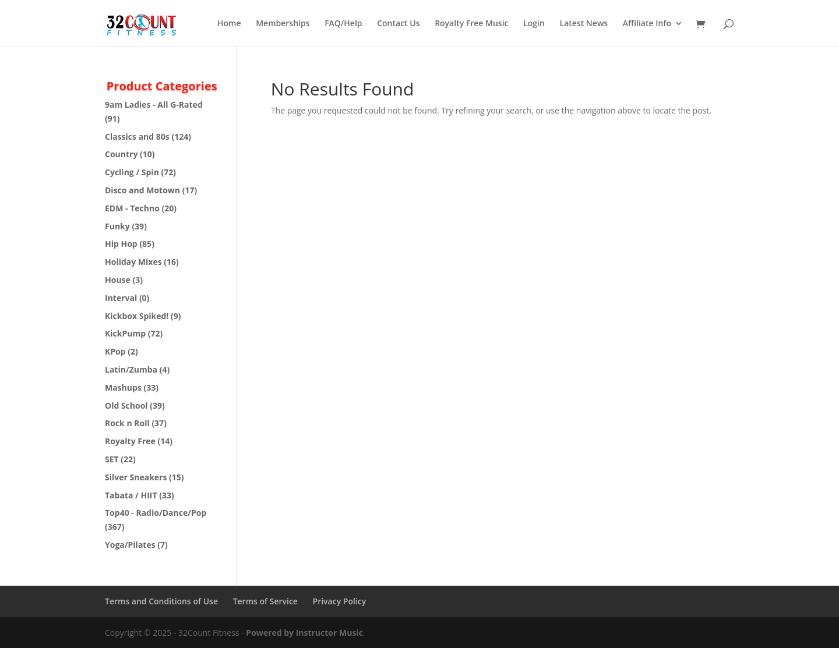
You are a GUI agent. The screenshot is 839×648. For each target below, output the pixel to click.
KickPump (125, 333)
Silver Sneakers (136, 477)
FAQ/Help (343, 24)
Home (229, 24)
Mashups (123, 387)
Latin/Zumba (131, 369)
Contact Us (398, 24)
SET (112, 459)
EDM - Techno (132, 208)
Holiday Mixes (133, 261)
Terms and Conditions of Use (161, 601)
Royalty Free (130, 441)
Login (534, 24)
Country (121, 154)
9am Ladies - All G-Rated (154, 104)
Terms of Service (265, 601)
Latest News (584, 24)
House (118, 279)
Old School (126, 405)
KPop (115, 351)
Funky (117, 226)
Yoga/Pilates (130, 544)
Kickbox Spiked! (136, 315)
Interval (121, 297)
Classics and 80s (137, 136)
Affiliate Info (647, 24)
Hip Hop (121, 243)
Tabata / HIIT (131, 495)
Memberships (282, 24)
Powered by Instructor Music (304, 632)
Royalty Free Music (471, 24)
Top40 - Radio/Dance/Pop (155, 512)
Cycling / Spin (132, 172)
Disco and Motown (142, 190)
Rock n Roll (127, 423)
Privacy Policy (339, 601)
